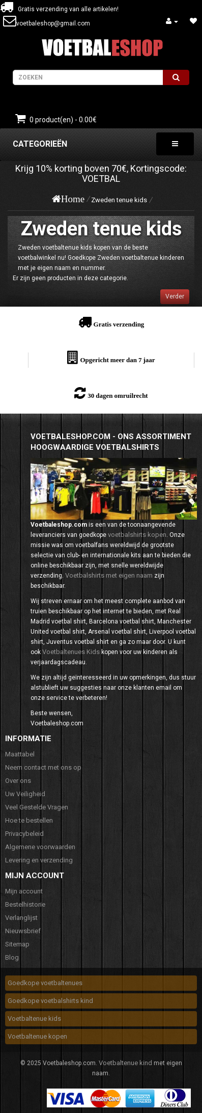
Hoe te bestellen (29, 820)
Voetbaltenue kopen (37, 1036)
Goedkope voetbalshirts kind (50, 1001)
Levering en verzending (39, 860)
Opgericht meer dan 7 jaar (117, 360)
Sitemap (17, 944)
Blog (12, 957)
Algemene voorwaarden (40, 847)
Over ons (18, 780)
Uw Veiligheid (25, 794)
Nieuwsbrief (23, 931)
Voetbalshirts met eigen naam (109, 575)
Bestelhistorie (25, 904)
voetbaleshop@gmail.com (53, 23)
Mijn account (24, 891)
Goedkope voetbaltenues (45, 983)
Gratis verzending (119, 324)
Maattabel (20, 754)
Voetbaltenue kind (125, 1063)
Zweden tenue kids (119, 200)
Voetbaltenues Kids (71, 652)
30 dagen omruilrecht (118, 395)
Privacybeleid (24, 833)
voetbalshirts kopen (137, 534)
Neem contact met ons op (43, 767)
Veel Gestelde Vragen (36, 807)
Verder (174, 296)
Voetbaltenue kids (34, 1018)
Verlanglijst (21, 917)
